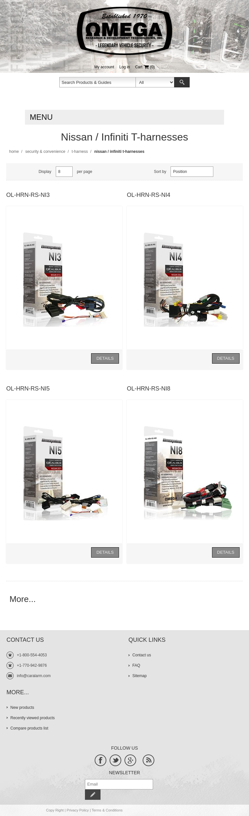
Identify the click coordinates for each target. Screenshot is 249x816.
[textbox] (97, 82)
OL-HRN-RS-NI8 (148, 388)
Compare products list (29, 728)
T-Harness (80, 151)
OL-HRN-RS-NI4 (148, 195)
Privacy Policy (77, 810)
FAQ (136, 665)
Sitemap (139, 676)
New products (22, 707)
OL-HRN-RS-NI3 (28, 195)
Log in (124, 67)
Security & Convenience (45, 151)
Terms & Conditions (107, 810)
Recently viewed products (32, 718)
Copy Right (55, 810)
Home (14, 151)
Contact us (141, 655)
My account (104, 67)
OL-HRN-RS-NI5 (28, 388)
